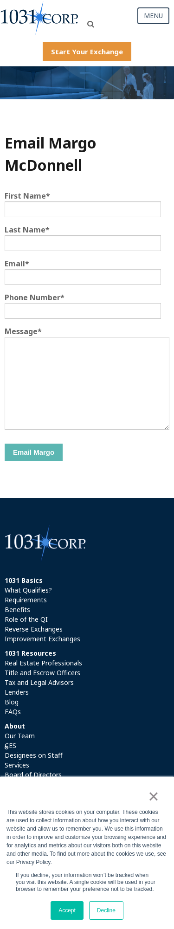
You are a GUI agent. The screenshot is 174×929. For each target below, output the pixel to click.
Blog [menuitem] (12, 701)
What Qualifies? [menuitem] (28, 590)
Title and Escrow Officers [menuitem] (42, 672)
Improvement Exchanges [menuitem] (42, 638)
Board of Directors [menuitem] (33, 774)
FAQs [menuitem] (13, 711)
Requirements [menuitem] (26, 599)
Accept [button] (67, 910)
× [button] (153, 796)
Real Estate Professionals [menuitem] (43, 662)
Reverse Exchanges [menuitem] (34, 629)
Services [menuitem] (17, 765)
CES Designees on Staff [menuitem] (34, 750)
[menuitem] (87, 580)
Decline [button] (106, 910)
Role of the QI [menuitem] (26, 619)
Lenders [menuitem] (17, 692)
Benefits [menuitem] (17, 609)
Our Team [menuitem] (20, 735)
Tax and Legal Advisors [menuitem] (39, 682)
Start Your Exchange (87, 51)
